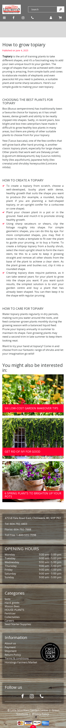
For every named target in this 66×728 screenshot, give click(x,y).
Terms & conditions (17, 658)
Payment (10, 647)
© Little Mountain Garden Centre (27, 710)
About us (10, 643)
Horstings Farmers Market (21, 662)
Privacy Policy (40, 714)
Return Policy (13, 654)
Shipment (11, 651)
